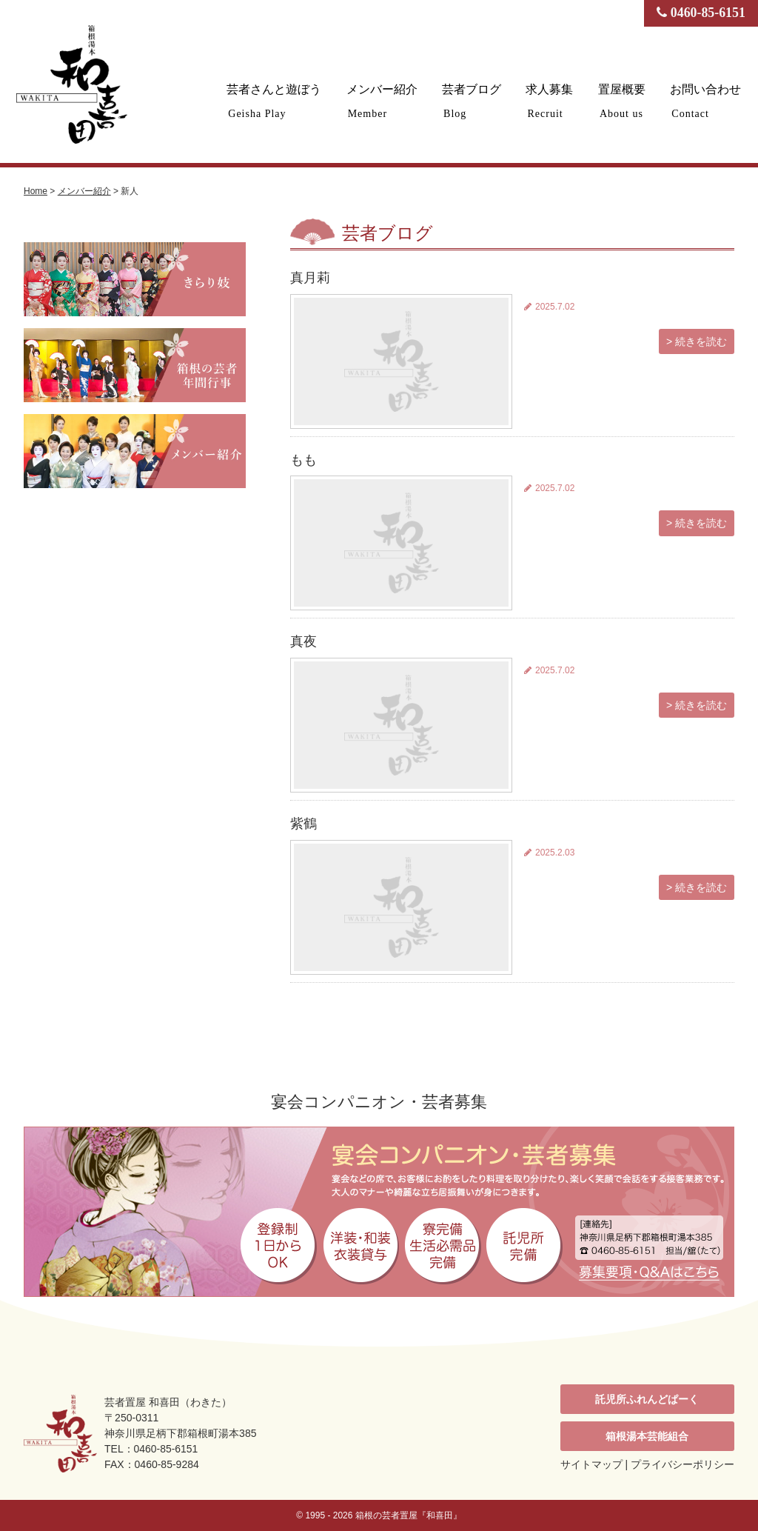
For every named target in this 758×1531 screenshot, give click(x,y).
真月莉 (310, 277)
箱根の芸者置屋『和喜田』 (408, 1515)
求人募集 (552, 101)
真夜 (303, 641)
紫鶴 (303, 823)
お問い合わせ (706, 101)
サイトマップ (591, 1464)
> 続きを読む (696, 341)
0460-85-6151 (700, 13)
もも (303, 460)
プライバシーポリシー (682, 1464)
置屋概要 (623, 101)
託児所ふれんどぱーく (647, 1399)
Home (35, 191)
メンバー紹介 (386, 101)
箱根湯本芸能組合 (647, 1436)
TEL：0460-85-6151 (152, 1449)
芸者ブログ (475, 101)
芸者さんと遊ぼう (279, 101)
